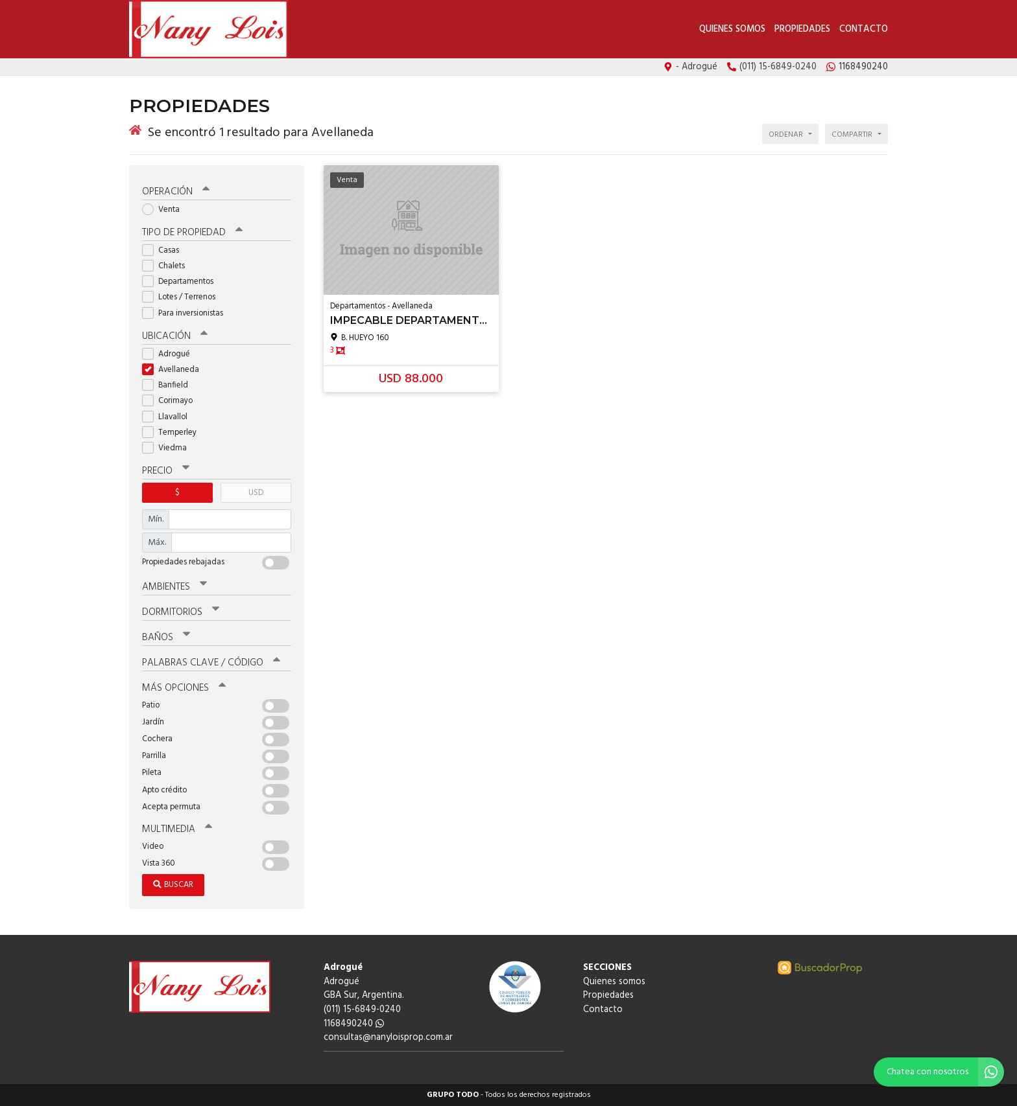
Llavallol (169, 417)
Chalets (167, 266)
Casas (164, 250)
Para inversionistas (187, 313)
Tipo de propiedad (192, 232)
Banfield (169, 385)
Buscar (173, 885)
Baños (166, 637)
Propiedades (802, 29)
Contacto (863, 29)
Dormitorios (180, 612)
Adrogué (170, 354)
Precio (165, 471)
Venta (165, 209)
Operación (175, 192)
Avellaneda (175, 369)
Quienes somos (732, 29)
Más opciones (184, 688)
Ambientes (174, 587)
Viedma (168, 448)
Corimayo (171, 401)
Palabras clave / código (211, 663)
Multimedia (177, 829)
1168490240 (354, 1024)
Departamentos (182, 281)
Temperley (173, 432)
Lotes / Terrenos (183, 297)
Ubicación (175, 336)
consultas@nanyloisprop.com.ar (388, 1037)
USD (255, 493)
